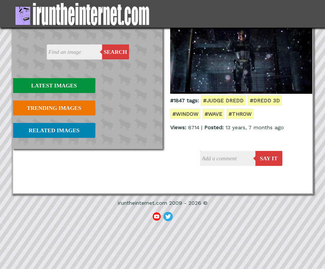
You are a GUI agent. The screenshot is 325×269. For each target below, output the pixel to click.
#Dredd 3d (265, 100)
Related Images (54, 130)
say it (269, 158)
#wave (213, 114)
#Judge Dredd (223, 100)
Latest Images (54, 86)
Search (115, 52)
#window (185, 114)
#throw (240, 114)
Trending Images (54, 108)
